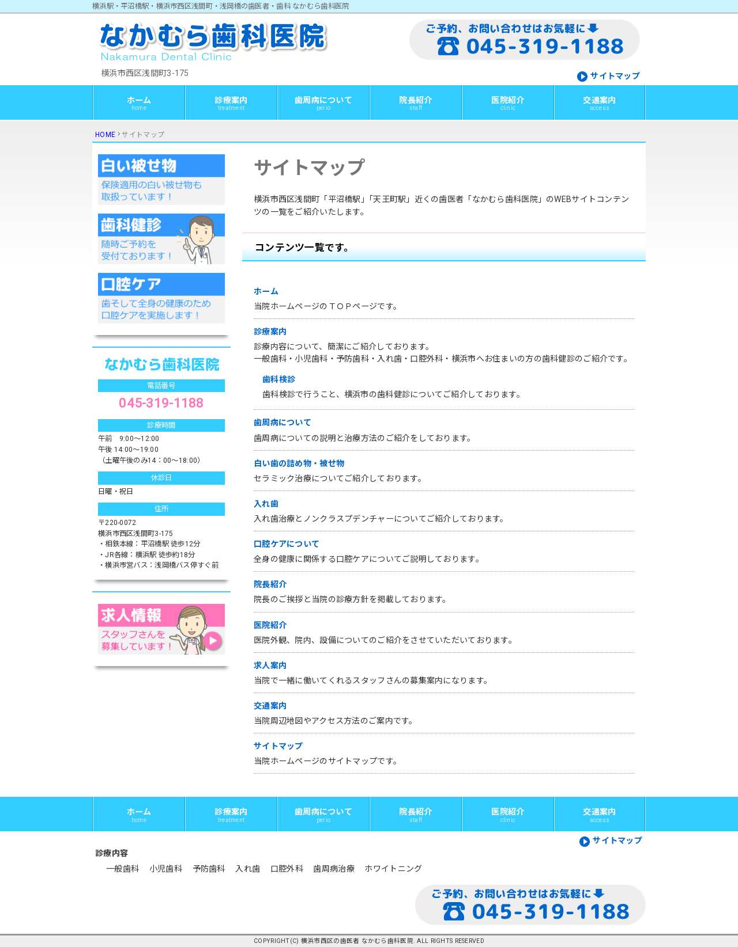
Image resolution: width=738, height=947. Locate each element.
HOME (105, 135)
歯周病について (323, 103)
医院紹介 (507, 103)
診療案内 (230, 103)
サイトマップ (615, 76)
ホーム (139, 103)
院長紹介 (415, 103)
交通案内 (599, 103)
